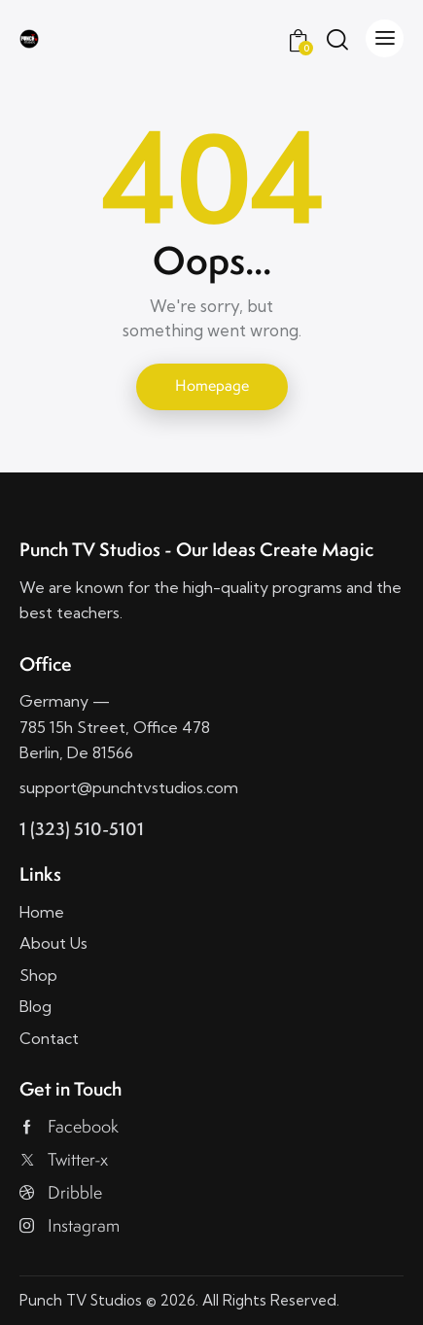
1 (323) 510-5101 (81, 828)
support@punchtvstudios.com (128, 787)
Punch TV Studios (80, 1300)
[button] (385, 38)
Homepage (212, 385)
